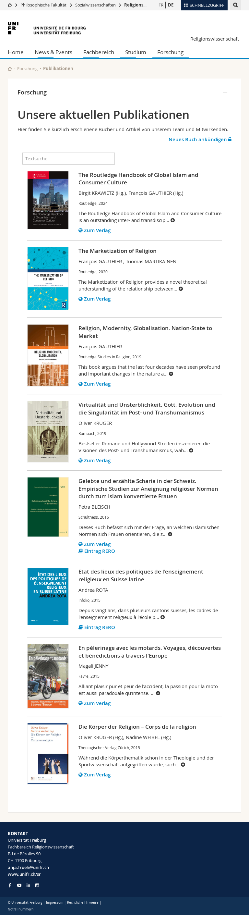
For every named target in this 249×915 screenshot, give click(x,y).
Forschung (170, 52)
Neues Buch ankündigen (200, 139)
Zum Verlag (94, 230)
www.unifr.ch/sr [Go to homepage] (24, 874)
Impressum (54, 902)
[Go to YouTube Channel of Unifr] (19, 885)
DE (170, 5)
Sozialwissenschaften (95, 5)
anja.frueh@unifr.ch (28, 867)
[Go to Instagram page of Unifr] (37, 885)
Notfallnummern (20, 909)
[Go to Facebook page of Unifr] (10, 885)
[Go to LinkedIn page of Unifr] (28, 885)
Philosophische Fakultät (43, 5)
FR (161, 5)
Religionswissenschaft (147, 5)
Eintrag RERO (96, 551)
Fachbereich (98, 52)
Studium (135, 52)
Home (16, 52)
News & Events (53, 52)
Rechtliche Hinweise (83, 902)
